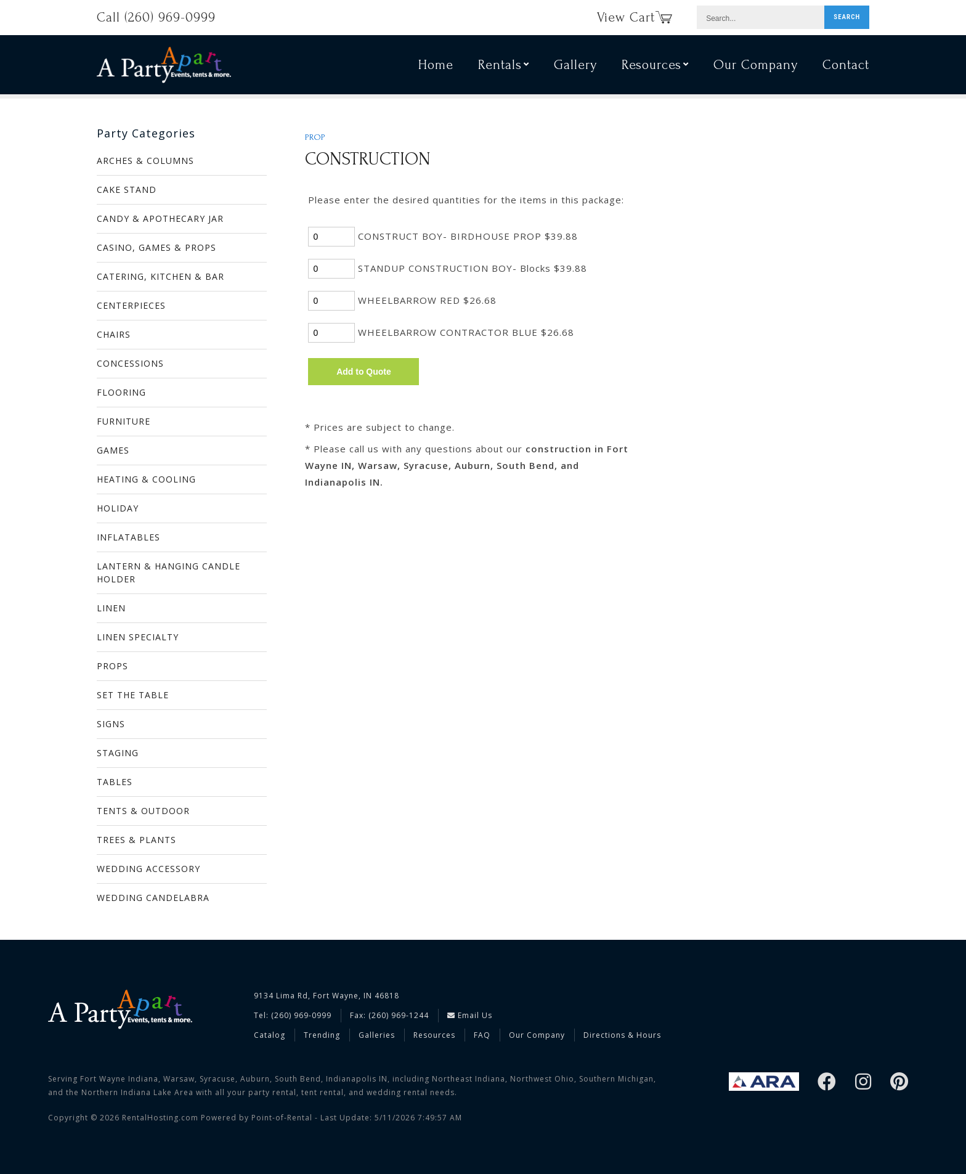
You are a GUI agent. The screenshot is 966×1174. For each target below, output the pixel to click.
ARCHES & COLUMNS (145, 160)
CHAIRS (114, 334)
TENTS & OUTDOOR (143, 811)
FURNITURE (123, 421)
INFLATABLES (128, 537)
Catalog (269, 1035)
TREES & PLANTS (136, 840)
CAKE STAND (126, 189)
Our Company (755, 66)
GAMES (113, 450)
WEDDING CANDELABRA (153, 897)
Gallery (575, 66)
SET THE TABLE (133, 695)
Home (435, 66)
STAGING (118, 753)
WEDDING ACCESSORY (148, 868)
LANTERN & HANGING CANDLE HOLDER (168, 572)
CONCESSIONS (130, 363)
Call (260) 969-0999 (156, 17)
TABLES (114, 782)
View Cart (634, 17)
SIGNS (111, 724)
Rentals (503, 66)
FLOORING (121, 392)
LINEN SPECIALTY (138, 637)
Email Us (469, 1015)
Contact (845, 66)
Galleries (377, 1035)
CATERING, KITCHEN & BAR (160, 276)
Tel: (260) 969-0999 (292, 1015)
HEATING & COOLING (146, 479)
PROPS (112, 666)
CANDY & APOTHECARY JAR (160, 218)
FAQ (482, 1035)
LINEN (111, 608)
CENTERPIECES (131, 305)
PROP (315, 137)
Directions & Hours (622, 1035)
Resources (655, 66)
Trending (322, 1035)
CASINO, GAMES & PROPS (156, 247)
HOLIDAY (118, 508)
